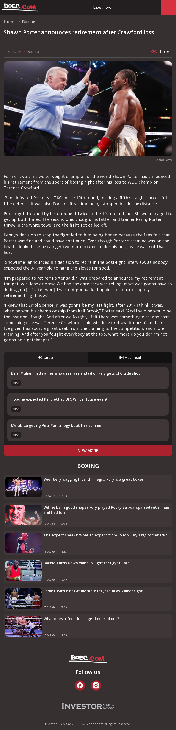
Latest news (102, 7)
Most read (130, 357)
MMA (16, 383)
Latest (46, 357)
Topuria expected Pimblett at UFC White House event (59, 399)
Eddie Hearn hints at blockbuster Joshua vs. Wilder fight (93, 590)
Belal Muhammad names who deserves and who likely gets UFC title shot (75, 373)
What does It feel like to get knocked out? (81, 618)
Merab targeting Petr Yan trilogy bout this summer (57, 425)
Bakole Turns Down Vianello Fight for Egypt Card (87, 562)
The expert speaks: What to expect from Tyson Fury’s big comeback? (105, 535)
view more (88, 450)
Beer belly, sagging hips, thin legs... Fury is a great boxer (93, 479)
